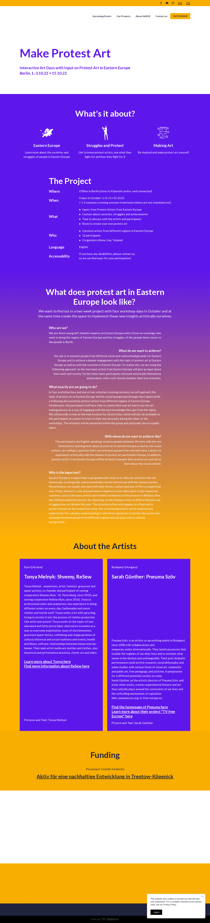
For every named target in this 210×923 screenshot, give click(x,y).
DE (188, 3)
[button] (161, 3)
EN (180, 3)
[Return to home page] (41, 16)
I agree (156, 912)
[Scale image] (41, 691)
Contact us (161, 16)
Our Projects (124, 16)
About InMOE (143, 16)
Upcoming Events (101, 16)
